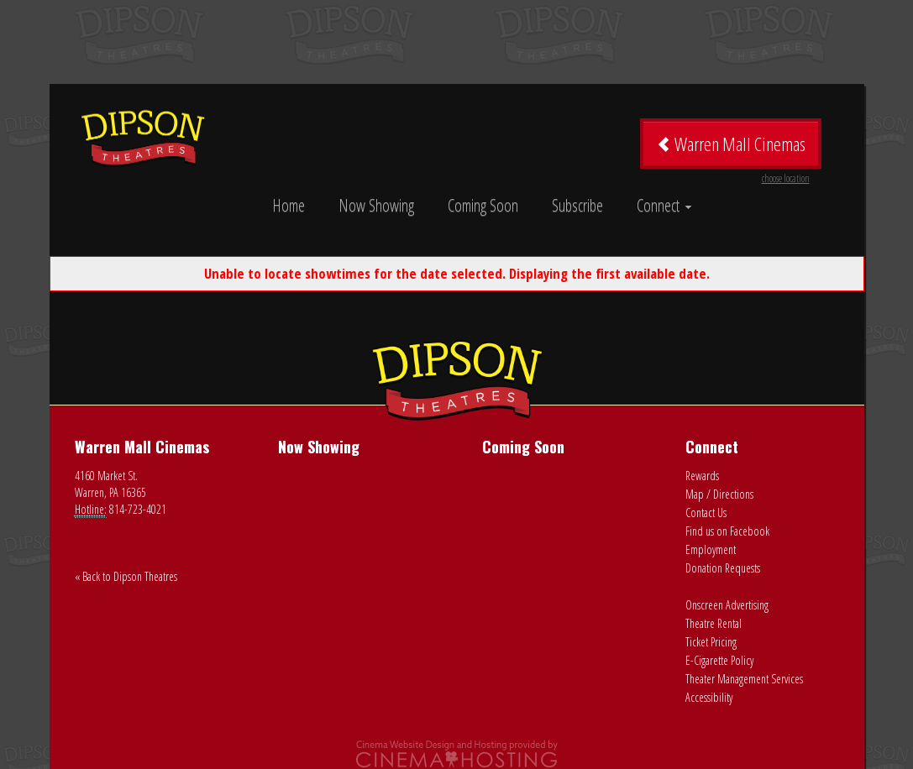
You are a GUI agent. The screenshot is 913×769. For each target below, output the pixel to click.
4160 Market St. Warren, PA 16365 (110, 484)
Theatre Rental (713, 623)
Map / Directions (719, 494)
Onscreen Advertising (727, 605)
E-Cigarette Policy (719, 660)
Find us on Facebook (727, 531)
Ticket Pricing (711, 642)
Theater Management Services (744, 679)
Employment (710, 549)
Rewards (702, 476)
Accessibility (708, 697)
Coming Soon (483, 205)
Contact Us (706, 513)
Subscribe (577, 205)
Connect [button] (664, 205)
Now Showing (376, 205)
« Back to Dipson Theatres (126, 576)
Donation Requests (722, 568)
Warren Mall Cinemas (733, 150)
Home (288, 205)
